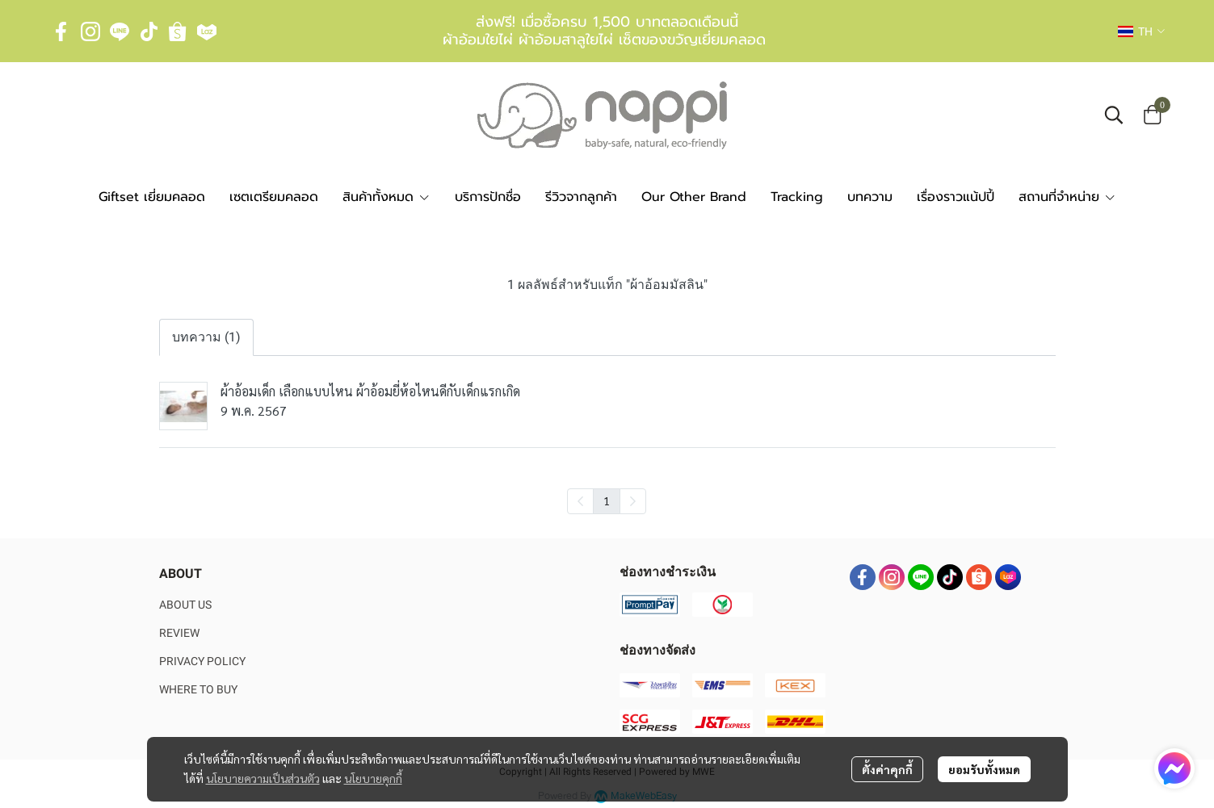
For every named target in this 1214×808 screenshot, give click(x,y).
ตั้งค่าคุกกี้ (887, 769)
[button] (1141, 31)
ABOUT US (185, 604)
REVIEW (179, 632)
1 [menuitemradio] (606, 500)
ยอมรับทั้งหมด (984, 769)
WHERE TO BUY (198, 689)
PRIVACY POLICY (202, 661)
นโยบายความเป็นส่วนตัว (263, 778)
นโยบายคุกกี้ (373, 778)
